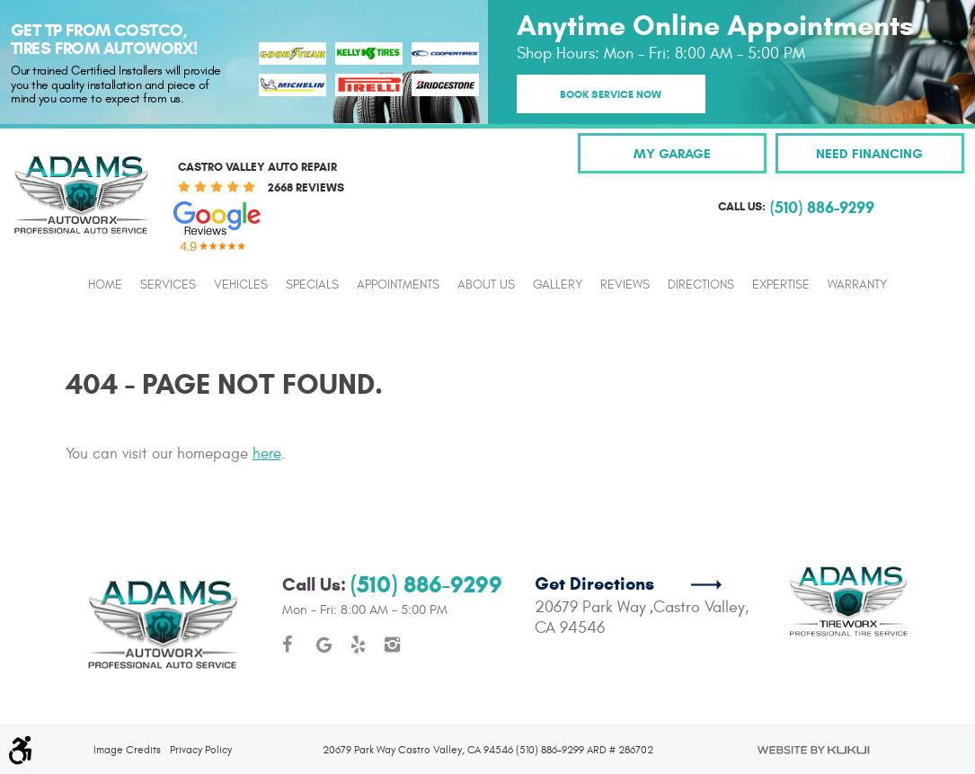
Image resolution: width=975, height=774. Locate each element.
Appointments (398, 285)
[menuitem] (105, 284)
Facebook (290, 645)
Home (105, 285)
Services (168, 285)
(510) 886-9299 (426, 585)
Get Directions (594, 584)
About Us (486, 285)
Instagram (393, 645)
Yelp (358, 645)
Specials (312, 285)
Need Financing (869, 153)
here (267, 454)
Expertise (781, 285)
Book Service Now (610, 94)
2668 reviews (306, 188)
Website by (812, 750)
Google (324, 645)
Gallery (557, 285)
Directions (701, 285)
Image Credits (127, 749)
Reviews (625, 285)
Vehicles (241, 285)
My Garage (672, 153)
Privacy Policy (201, 749)
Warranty (857, 285)
